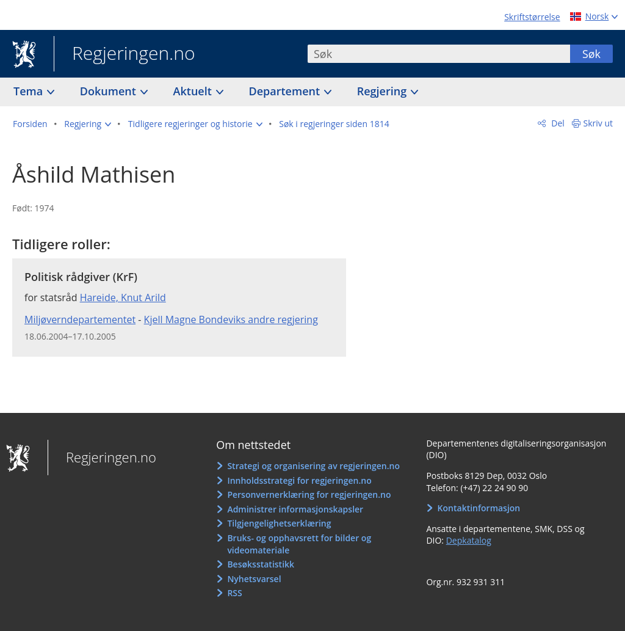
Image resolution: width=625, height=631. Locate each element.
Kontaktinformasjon (479, 508)
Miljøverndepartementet (79, 319)
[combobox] (439, 54)
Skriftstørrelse (532, 17)
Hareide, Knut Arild (123, 297)
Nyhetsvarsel (254, 579)
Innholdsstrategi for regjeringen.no (299, 480)
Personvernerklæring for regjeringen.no (309, 494)
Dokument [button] (109, 91)
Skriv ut (598, 123)
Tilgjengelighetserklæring (279, 523)
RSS (234, 593)
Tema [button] (29, 91)
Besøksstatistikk (260, 564)
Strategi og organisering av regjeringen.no (313, 466)
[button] (87, 124)
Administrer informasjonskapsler (295, 509)
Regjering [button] (383, 91)
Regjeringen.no (124, 54)
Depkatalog (468, 540)
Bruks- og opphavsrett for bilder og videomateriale (299, 544)
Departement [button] (286, 91)
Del (557, 123)
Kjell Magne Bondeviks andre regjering (231, 319)
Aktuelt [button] (194, 91)
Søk (591, 53)
